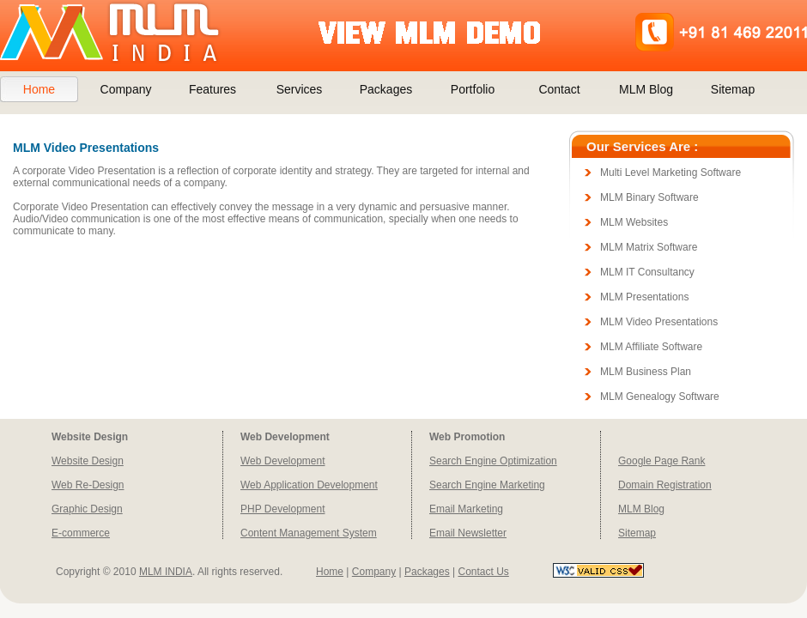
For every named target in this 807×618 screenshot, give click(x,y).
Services (299, 89)
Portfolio (473, 89)
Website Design (88, 461)
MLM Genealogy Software (659, 397)
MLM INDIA (165, 572)
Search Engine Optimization (493, 461)
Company (126, 89)
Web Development (282, 461)
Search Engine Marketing (487, 485)
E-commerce (81, 533)
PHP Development (282, 509)
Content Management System (308, 533)
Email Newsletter (468, 533)
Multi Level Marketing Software (670, 173)
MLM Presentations (644, 297)
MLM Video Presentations (659, 322)
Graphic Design (87, 509)
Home (39, 89)
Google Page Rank (661, 461)
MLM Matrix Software (648, 247)
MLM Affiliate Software (651, 347)
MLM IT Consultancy (647, 272)
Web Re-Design (88, 485)
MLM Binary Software (649, 197)
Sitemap (733, 89)
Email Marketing (466, 509)
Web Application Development (309, 485)
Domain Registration (665, 485)
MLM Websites (634, 222)
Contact (558, 89)
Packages (386, 89)
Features (212, 89)
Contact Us (483, 572)
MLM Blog (646, 89)
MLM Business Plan (645, 372)
